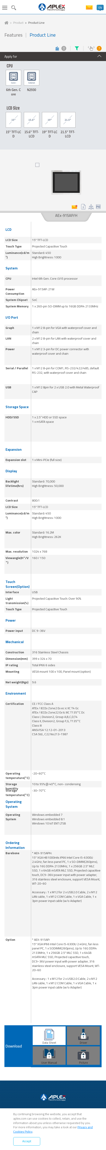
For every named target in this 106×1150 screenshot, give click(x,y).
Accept (26, 1141)
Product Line (36, 23)
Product (18, 23)
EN (100, 7)
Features (13, 35)
